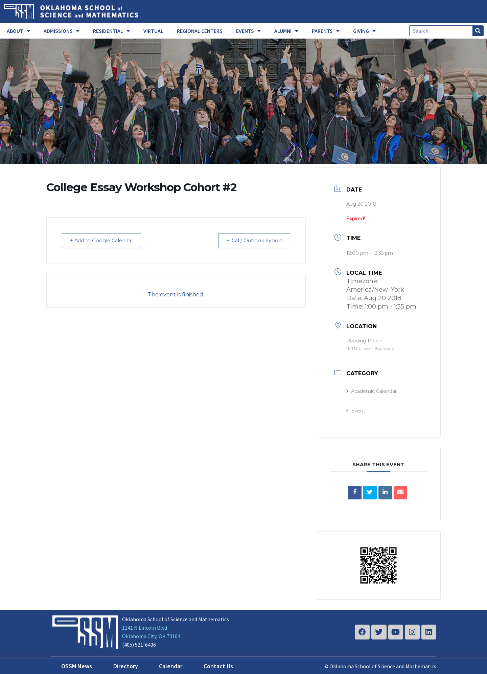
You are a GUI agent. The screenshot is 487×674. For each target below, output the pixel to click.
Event (355, 411)
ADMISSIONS (61, 31)
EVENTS (248, 31)
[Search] (477, 31)
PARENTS (326, 31)
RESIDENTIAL (111, 31)
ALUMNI (286, 31)
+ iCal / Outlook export (251, 240)
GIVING (364, 31)
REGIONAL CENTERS (200, 30)
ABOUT (18, 31)
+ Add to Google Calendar (105, 240)
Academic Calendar (371, 391)
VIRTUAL (153, 30)
